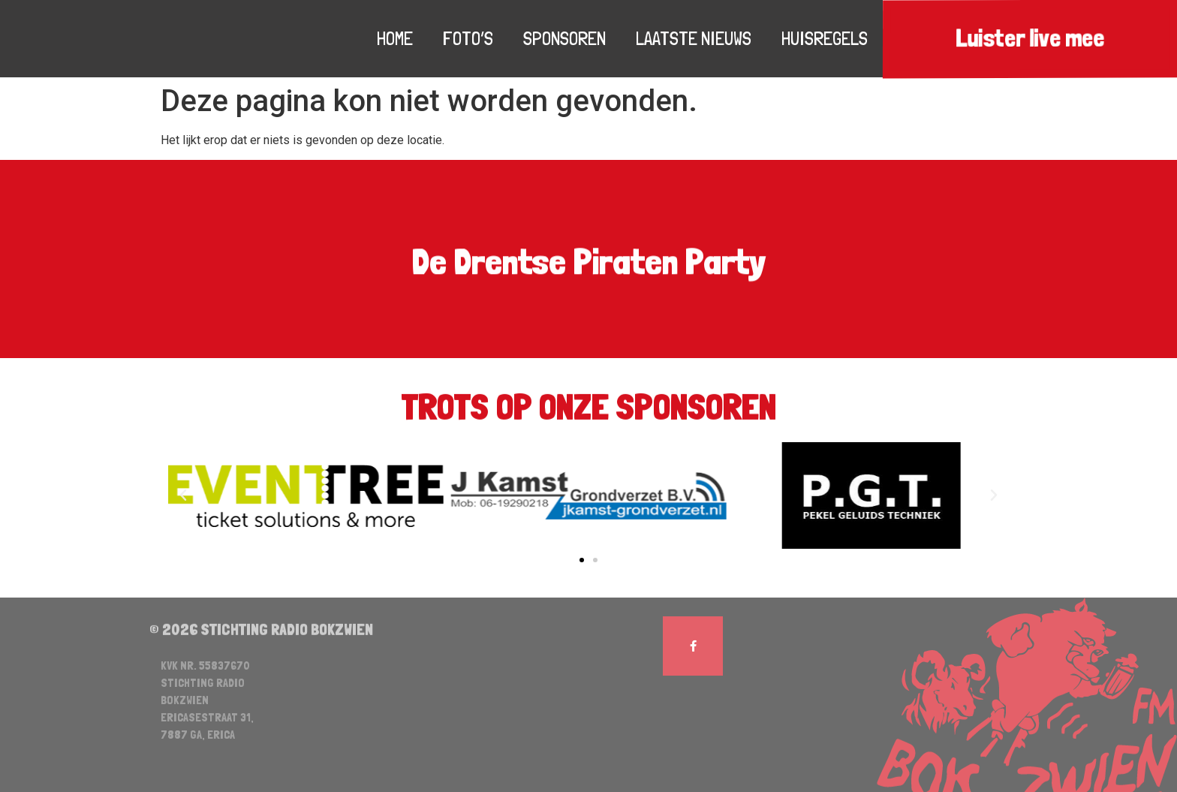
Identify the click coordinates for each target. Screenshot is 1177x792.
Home (395, 38)
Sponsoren (564, 38)
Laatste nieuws (693, 38)
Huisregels (824, 38)
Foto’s (468, 38)
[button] (581, 560)
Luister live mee (1030, 38)
